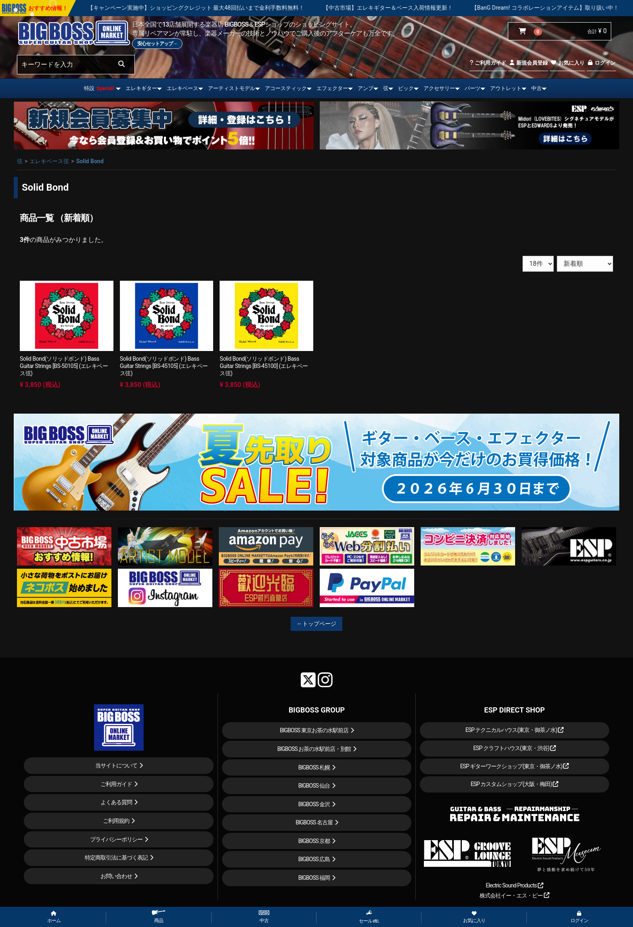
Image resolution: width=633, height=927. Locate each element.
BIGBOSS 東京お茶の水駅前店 (314, 730)
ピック (406, 88)
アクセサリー (439, 88)
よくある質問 (116, 802)
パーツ (472, 88)
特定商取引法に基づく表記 (116, 857)
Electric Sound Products (514, 885)
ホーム (54, 917)
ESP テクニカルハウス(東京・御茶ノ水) (514, 730)
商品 (159, 916)
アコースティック (286, 88)
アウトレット (506, 88)
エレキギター (141, 88)
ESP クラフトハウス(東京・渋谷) (514, 748)
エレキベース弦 (49, 161)
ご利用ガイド (488, 63)
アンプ (365, 88)
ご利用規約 (116, 821)
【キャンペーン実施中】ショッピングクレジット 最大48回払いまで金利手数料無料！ (218, 7)
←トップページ (316, 623)
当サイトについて (116, 765)
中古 (536, 88)
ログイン (601, 63)
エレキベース (182, 88)
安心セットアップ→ (157, 43)
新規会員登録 (528, 63)
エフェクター (332, 88)
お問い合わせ (116, 876)
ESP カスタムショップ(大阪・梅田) (515, 784)
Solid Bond (90, 161)
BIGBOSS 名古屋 (314, 822)
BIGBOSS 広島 (314, 859)
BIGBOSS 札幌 (314, 767)
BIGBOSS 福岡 (314, 877)
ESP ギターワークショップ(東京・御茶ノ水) (514, 766)
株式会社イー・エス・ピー (514, 895)
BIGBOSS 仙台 (314, 785)
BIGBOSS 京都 (314, 841)
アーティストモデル (231, 88)
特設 (99, 88)
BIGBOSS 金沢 (314, 804)
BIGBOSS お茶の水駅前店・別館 (314, 749)
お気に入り (567, 63)
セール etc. (369, 917)
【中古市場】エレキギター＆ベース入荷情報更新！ (410, 7)
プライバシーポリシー (116, 839)
